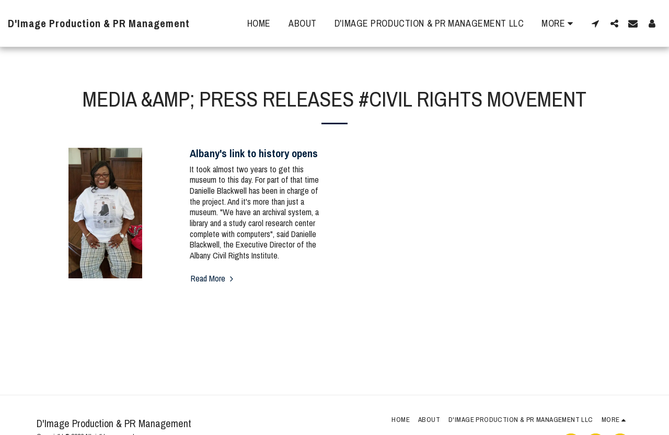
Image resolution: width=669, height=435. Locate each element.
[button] (595, 23)
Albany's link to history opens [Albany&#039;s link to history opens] (254, 153)
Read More (213, 278)
